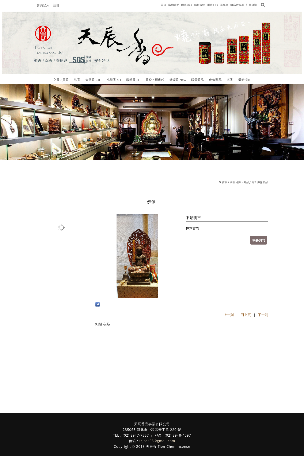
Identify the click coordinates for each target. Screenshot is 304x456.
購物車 (224, 5)
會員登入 (43, 5)
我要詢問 (258, 240)
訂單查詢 (251, 5)
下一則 (263, 314)
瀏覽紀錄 (212, 5)
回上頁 (246, 314)
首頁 (224, 182)
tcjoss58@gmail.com (157, 441)
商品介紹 (249, 182)
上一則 (229, 314)
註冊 (56, 5)
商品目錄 (235, 182)
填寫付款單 (237, 5)
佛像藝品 (262, 182)
